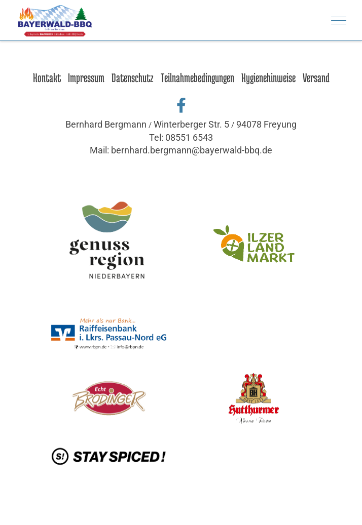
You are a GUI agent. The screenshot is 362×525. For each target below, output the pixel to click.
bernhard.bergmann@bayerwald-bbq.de (191, 150)
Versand (316, 77)
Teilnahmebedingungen (197, 77)
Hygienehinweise (268, 77)
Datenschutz (133, 77)
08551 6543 (189, 137)
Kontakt (47, 77)
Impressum (86, 77)
